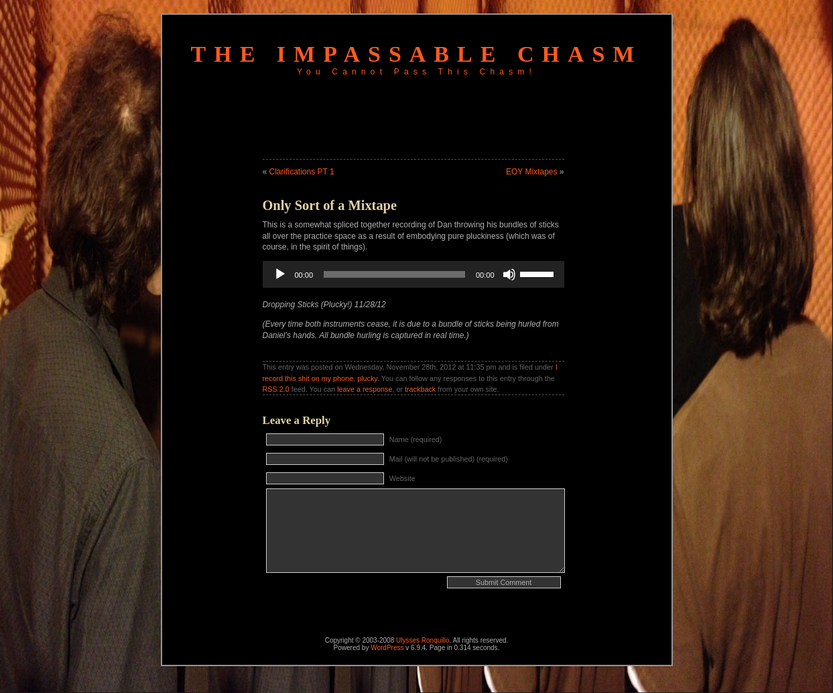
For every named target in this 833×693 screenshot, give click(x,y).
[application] (413, 274)
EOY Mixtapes (531, 171)
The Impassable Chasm (417, 54)
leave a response (364, 389)
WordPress (387, 647)
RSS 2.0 (276, 389)
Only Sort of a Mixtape (330, 205)
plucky (367, 378)
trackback (420, 389)
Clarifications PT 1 (301, 171)
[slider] (394, 274)
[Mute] (509, 274)
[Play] (280, 274)
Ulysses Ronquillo (422, 640)
